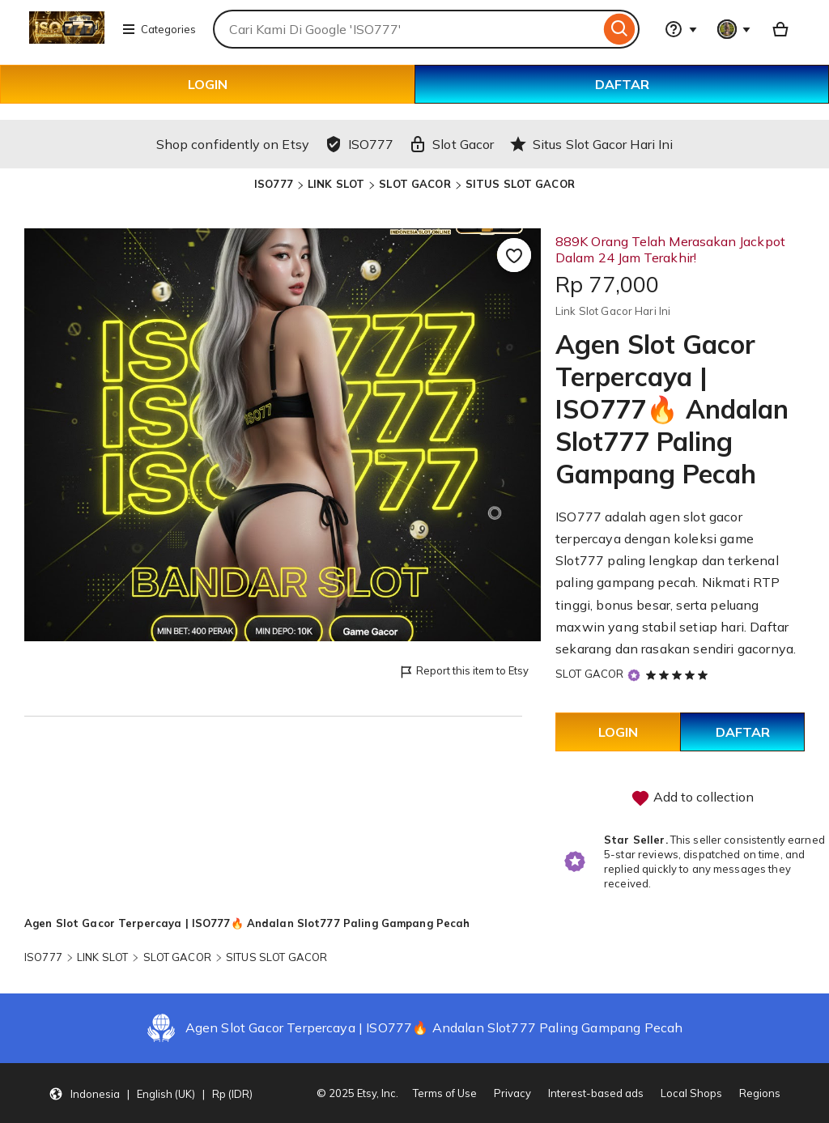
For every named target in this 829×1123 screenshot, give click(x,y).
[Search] (620, 29)
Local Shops (691, 1093)
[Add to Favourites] (514, 255)
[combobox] (406, 29)
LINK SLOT (336, 183)
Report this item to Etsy (463, 671)
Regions (759, 1093)
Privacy (512, 1093)
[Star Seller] (634, 674)
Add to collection (692, 798)
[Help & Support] (681, 29)
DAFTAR (622, 84)
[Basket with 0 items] (780, 29)
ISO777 (273, 183)
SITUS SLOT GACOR (520, 183)
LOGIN (207, 84)
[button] (150, 1093)
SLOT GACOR (414, 183)
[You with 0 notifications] (734, 29)
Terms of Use (445, 1093)
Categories (158, 29)
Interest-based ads (596, 1093)
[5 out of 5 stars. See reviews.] (679, 674)
